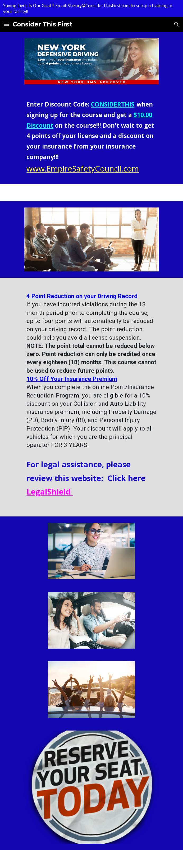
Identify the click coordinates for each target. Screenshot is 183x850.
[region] (91, 8)
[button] (6, 24)
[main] (91, 137)
